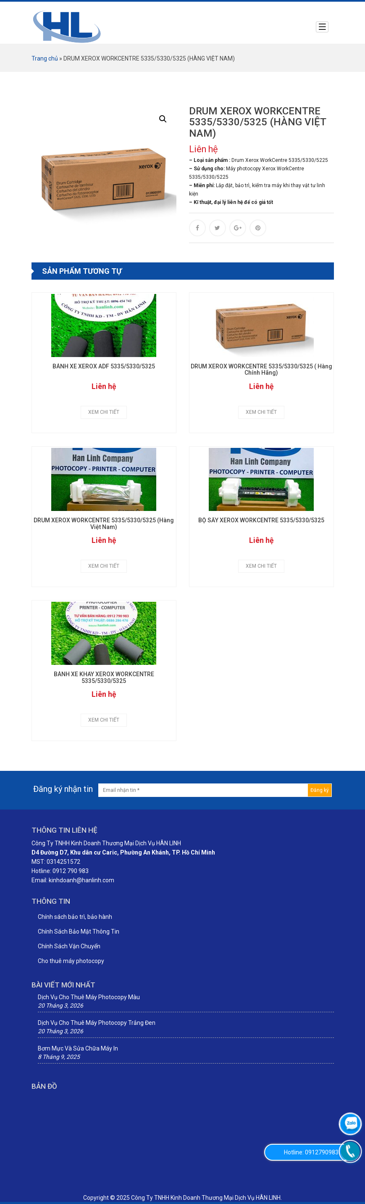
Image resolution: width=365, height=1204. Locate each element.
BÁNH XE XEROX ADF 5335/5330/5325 (104, 366)
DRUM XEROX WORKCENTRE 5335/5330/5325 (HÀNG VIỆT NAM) (257, 122)
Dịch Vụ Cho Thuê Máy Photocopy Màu (89, 997)
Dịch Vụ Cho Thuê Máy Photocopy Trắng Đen (96, 1022)
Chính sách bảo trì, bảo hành (75, 916)
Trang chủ (45, 58)
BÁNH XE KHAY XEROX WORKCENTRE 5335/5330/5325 (104, 677)
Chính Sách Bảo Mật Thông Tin (78, 931)
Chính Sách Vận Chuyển (69, 946)
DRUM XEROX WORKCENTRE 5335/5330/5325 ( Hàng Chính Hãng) (261, 369)
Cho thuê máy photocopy (71, 961)
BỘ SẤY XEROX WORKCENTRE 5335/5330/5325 (261, 520)
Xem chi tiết (103, 412)
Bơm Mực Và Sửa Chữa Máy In (78, 1048)
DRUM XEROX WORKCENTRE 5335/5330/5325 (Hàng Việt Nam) (104, 523)
